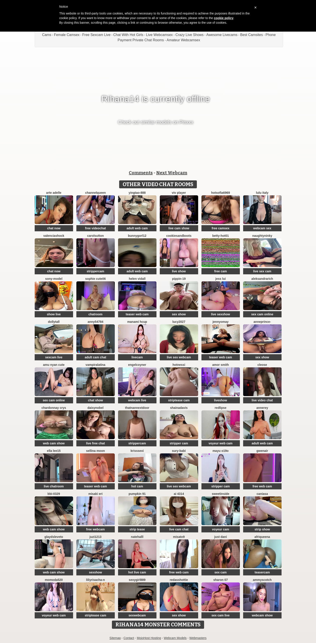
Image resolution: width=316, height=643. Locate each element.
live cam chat (179, 529)
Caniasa (262, 494)
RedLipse (220, 408)
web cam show (54, 443)
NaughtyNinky (262, 235)
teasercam (262, 572)
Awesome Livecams (221, 35)
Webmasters (197, 638)
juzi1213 (95, 537)
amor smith (220, 364)
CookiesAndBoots (178, 235)
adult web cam (137, 228)
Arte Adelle (53, 192)
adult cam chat (95, 357)
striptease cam (179, 400)
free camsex (221, 228)
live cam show (179, 228)
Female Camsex (66, 35)
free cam (220, 271)
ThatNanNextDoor (137, 408)
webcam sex (262, 228)
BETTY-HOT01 (220, 235)
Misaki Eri (95, 494)
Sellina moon (95, 451)
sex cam (220, 572)
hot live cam (137, 572)
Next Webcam (171, 172)
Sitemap (115, 638)
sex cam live (221, 615)
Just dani (220, 537)
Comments (141, 172)
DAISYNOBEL (95, 408)
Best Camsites (251, 35)
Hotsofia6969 (220, 192)
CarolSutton (95, 235)
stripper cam (179, 443)
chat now (54, 228)
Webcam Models (175, 638)
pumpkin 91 (137, 494)
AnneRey (262, 408)
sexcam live (54, 357)
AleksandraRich (262, 278)
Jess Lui (220, 278)
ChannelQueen (95, 192)
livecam (137, 357)
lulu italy (262, 192)
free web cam (262, 486)
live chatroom (54, 486)
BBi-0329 (54, 494)
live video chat (262, 400)
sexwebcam (137, 615)
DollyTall (54, 321)
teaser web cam (137, 314)
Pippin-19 (179, 278)
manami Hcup (137, 321)
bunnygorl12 (137, 235)
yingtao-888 (137, 192)
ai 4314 (179, 494)
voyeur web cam (221, 443)
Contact (129, 638)
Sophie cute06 (95, 278)
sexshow (95, 572)
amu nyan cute (54, 364)
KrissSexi (137, 451)
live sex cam (262, 271)
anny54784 (95, 321)
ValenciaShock (53, 235)
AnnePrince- (262, 321)
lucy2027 (178, 321)
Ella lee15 (54, 451)
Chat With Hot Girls (128, 35)
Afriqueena (262, 537)
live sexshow (220, 314)
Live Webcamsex (159, 35)
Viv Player (179, 192)
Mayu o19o (220, 451)
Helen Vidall (137, 278)
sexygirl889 (137, 580)
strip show (262, 529)
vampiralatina (95, 364)
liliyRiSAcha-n (95, 580)
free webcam (95, 529)
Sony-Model (54, 278)
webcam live (137, 400)
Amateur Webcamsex (183, 40)
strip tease (137, 529)
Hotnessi (178, 364)
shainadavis (179, 408)
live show (179, 271)
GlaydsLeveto (54, 537)
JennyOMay (220, 321)
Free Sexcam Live (96, 35)
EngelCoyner (137, 364)
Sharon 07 (220, 580)
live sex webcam (179, 357)
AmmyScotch (262, 580)
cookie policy (223, 18)
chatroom (95, 314)
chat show (95, 400)
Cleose (262, 364)
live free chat (95, 443)
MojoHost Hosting (149, 638)
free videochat (95, 228)
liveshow (220, 400)
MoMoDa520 (54, 580)
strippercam (95, 271)
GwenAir (262, 451)
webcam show (262, 615)
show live (54, 314)
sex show (179, 314)
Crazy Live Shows (190, 35)
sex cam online (262, 314)
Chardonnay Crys (53, 408)
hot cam (137, 486)
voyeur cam (220, 529)
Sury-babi (179, 451)
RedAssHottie (179, 580)
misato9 (179, 537)
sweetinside (220, 494)
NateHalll (137, 537)
